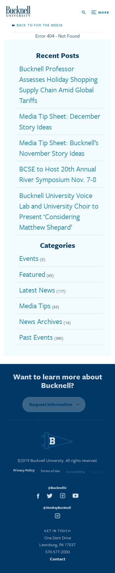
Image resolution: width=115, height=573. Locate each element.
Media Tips (35, 305)
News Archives (40, 321)
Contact (57, 560)
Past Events (36, 337)
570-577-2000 (57, 553)
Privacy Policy (24, 472)
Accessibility (75, 473)
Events (29, 258)
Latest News (37, 290)
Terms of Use (50, 473)
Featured (32, 274)
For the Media (48, 25)
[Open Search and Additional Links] (95, 12)
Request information (49, 404)
